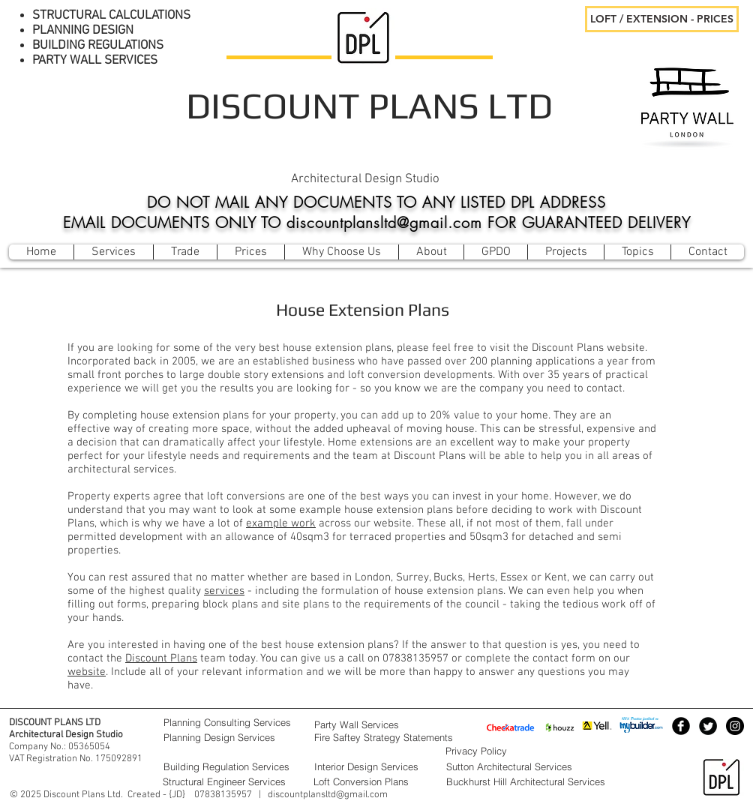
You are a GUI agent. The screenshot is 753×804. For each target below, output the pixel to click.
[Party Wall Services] (376, 724)
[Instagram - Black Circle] (735, 726)
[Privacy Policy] (513, 750)
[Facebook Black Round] (681, 726)
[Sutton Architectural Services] (540, 766)
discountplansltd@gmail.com (328, 795)
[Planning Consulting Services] (231, 722)
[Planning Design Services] (231, 737)
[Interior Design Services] (376, 766)
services (224, 591)
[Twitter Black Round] (708, 726)
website (87, 672)
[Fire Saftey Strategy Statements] (404, 737)
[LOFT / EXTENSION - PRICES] (662, 19)
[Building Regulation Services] (231, 766)
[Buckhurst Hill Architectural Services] (540, 781)
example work (281, 523)
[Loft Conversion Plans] (375, 781)
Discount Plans (161, 658)
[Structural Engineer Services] (230, 781)
